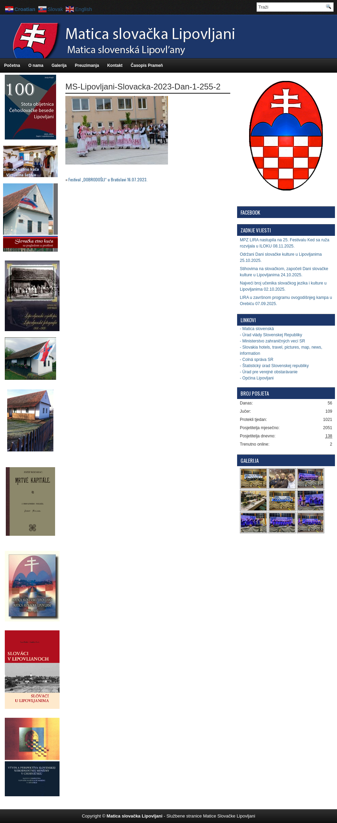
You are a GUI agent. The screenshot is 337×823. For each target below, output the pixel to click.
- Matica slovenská (257, 328)
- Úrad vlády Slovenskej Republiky (271, 334)
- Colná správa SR (256, 359)
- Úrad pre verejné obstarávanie (269, 372)
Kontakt (114, 65)
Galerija (59, 65)
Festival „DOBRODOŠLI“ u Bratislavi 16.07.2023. (107, 179)
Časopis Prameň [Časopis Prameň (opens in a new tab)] (147, 65)
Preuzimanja (87, 65)
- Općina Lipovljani (257, 378)
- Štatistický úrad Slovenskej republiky (274, 365)
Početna (12, 65)
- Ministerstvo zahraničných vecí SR (272, 341)
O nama (35, 65)
